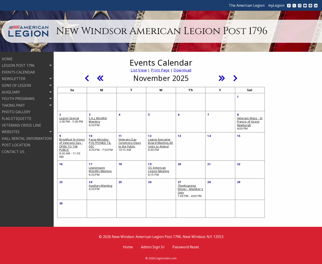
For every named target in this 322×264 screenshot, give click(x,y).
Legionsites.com (166, 258)
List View (139, 70)
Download (182, 70)
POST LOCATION (16, 144)
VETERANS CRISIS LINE (21, 124)
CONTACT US (13, 151)
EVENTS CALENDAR (18, 71)
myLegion (276, 5)
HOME (7, 58)
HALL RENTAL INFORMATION (27, 138)
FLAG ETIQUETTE (16, 118)
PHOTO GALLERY (16, 111)
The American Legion (247, 5)
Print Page (160, 70)
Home (128, 247)
